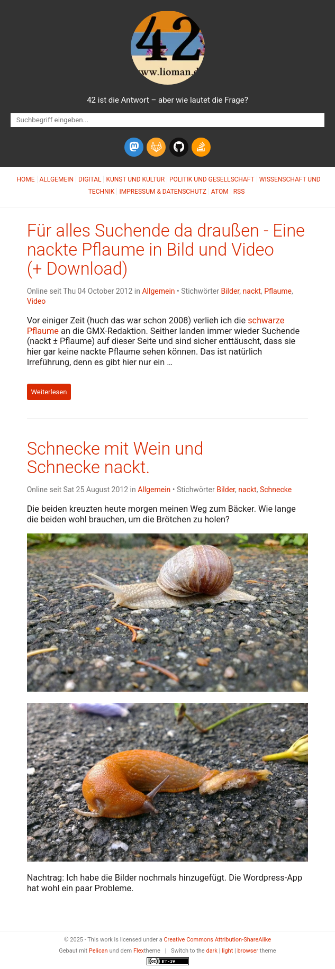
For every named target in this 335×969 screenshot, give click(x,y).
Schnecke (276, 489)
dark (212, 950)
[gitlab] (156, 147)
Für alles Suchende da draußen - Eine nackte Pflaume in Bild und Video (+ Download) (166, 250)
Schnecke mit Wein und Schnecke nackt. (115, 458)
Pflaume (278, 291)
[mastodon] (133, 147)
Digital (89, 179)
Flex (138, 950)
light (227, 950)
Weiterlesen (49, 392)
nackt (252, 291)
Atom (220, 191)
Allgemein (57, 179)
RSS (239, 191)
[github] (178, 147)
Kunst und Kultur (135, 179)
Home (25, 179)
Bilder (230, 291)
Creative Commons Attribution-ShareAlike (217, 939)
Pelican (98, 950)
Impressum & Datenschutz (162, 191)
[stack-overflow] (201, 147)
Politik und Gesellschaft (212, 179)
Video (36, 301)
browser (247, 950)
